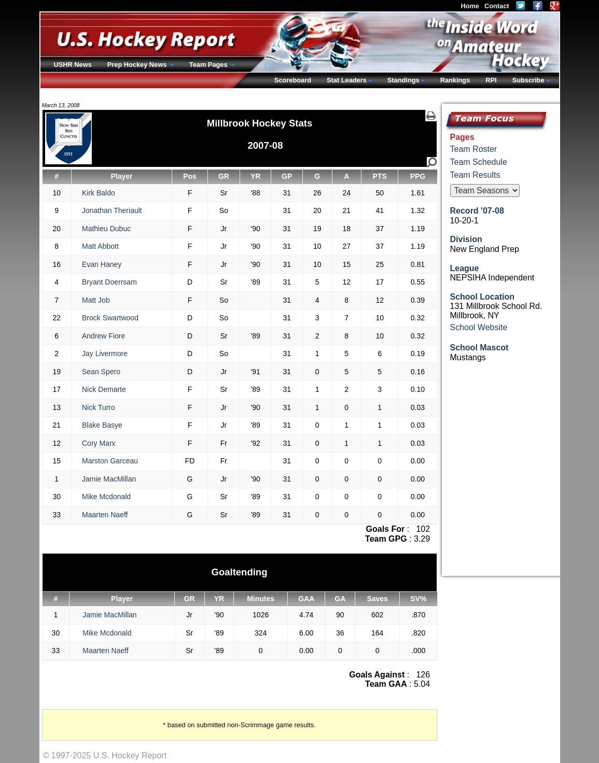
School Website (479, 327)
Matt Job (96, 300)
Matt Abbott (100, 246)
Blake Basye (102, 425)
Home (470, 6)
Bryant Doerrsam (109, 282)
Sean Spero (101, 372)
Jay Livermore (105, 353)
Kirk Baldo (98, 193)
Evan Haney (101, 264)
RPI (490, 80)
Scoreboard (292, 80)
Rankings (455, 80)
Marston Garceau (110, 461)
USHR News (73, 64)
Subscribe (528, 80)
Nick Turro (98, 407)
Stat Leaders (347, 80)
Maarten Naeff (105, 515)
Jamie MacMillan (109, 479)
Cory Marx (99, 443)
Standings (403, 80)
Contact (496, 6)
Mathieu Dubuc (106, 228)
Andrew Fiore (103, 336)
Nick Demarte (104, 389)
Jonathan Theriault (112, 210)
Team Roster (473, 149)
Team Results (475, 175)
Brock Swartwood (110, 318)
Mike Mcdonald (106, 496)
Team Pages (209, 64)
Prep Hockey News (138, 64)
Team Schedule (478, 162)
